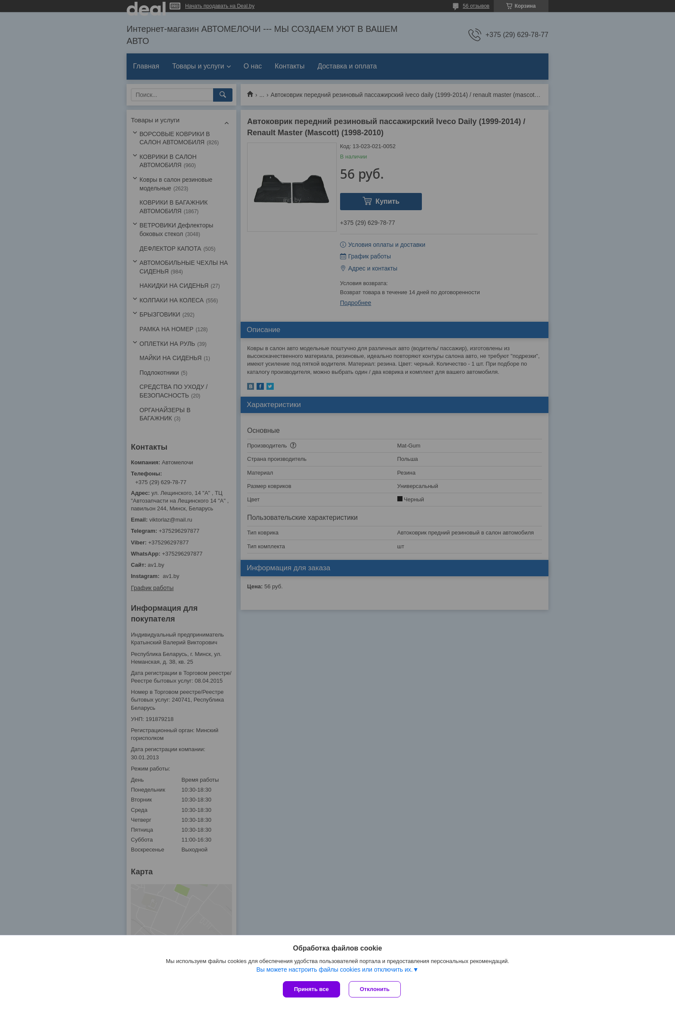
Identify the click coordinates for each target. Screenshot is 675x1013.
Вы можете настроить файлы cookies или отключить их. (334, 969)
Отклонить (375, 989)
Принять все (311, 989)
